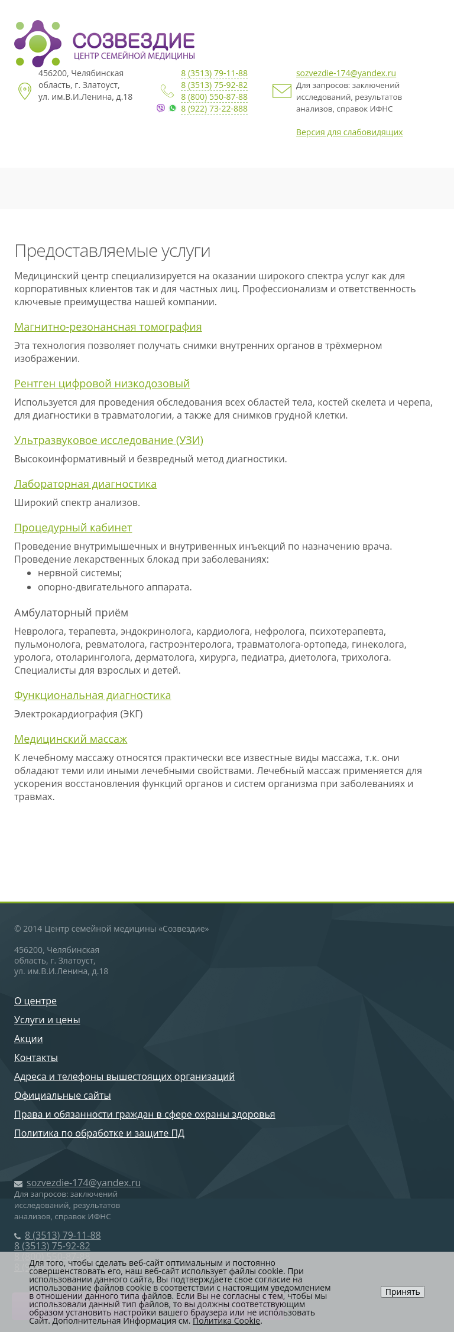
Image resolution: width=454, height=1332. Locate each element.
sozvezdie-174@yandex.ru (346, 73)
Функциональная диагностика (92, 695)
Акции (28, 1038)
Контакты (36, 1057)
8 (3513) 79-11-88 (214, 73)
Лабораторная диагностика (85, 483)
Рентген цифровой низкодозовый (102, 383)
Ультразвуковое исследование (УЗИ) (108, 440)
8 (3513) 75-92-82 (214, 84)
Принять (402, 1291)
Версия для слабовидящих (349, 132)
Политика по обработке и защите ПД (99, 1133)
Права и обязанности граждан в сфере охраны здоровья (144, 1114)
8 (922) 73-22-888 (214, 108)
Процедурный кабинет (73, 527)
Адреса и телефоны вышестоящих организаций (124, 1076)
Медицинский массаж (70, 739)
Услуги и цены (47, 1019)
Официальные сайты (62, 1095)
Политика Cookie (226, 1320)
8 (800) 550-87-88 (214, 96)
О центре (35, 1000)
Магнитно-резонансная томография (108, 326)
